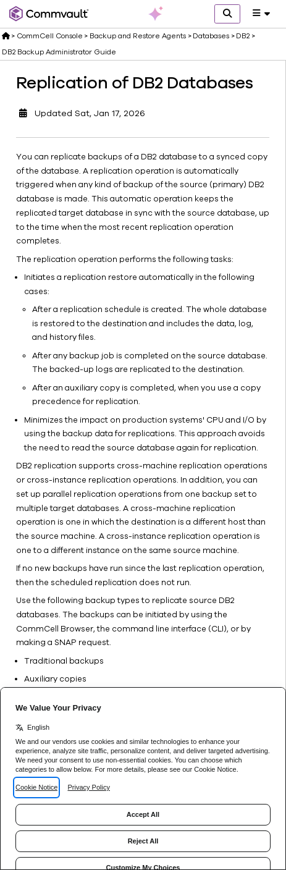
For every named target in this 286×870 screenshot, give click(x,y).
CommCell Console (50, 36)
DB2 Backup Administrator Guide (59, 52)
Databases (211, 36)
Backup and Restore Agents (138, 36)
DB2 (243, 36)
